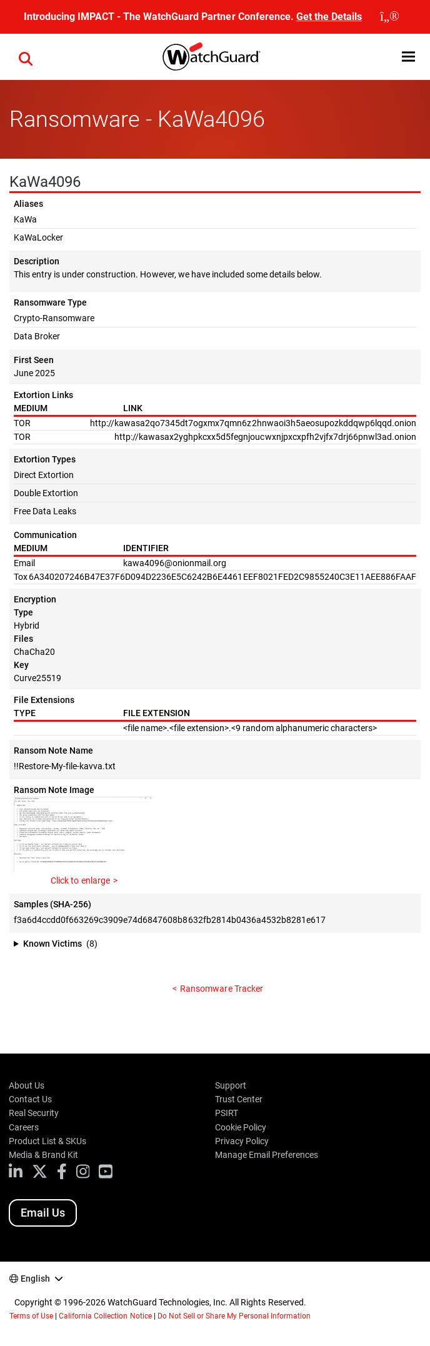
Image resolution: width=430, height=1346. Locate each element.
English (35, 1279)
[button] (408, 56)
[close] (389, 17)
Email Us (43, 1212)
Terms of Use (31, 1316)
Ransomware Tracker (221, 989)
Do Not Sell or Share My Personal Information (234, 1316)
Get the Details (329, 16)
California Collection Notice (105, 1316)
